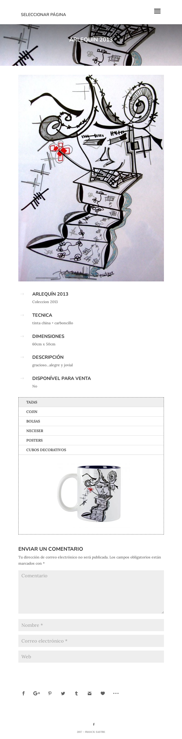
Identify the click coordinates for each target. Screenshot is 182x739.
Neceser (34, 430)
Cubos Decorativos (46, 450)
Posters (34, 440)
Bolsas (33, 421)
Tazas (31, 402)
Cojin (31, 411)
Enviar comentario (140, 670)
